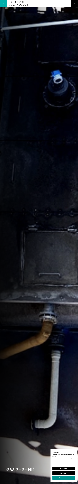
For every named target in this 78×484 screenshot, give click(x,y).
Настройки (63, 468)
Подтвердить (64, 478)
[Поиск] (74, 3)
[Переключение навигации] (3, 3)
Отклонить (63, 473)
